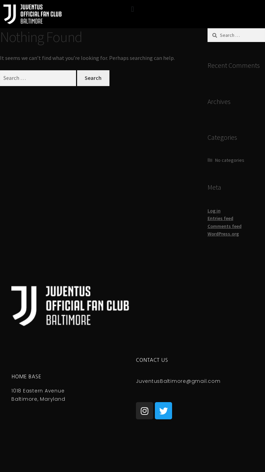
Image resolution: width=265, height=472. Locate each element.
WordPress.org (223, 234)
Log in (214, 211)
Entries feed (220, 218)
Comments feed (225, 226)
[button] (132, 9)
